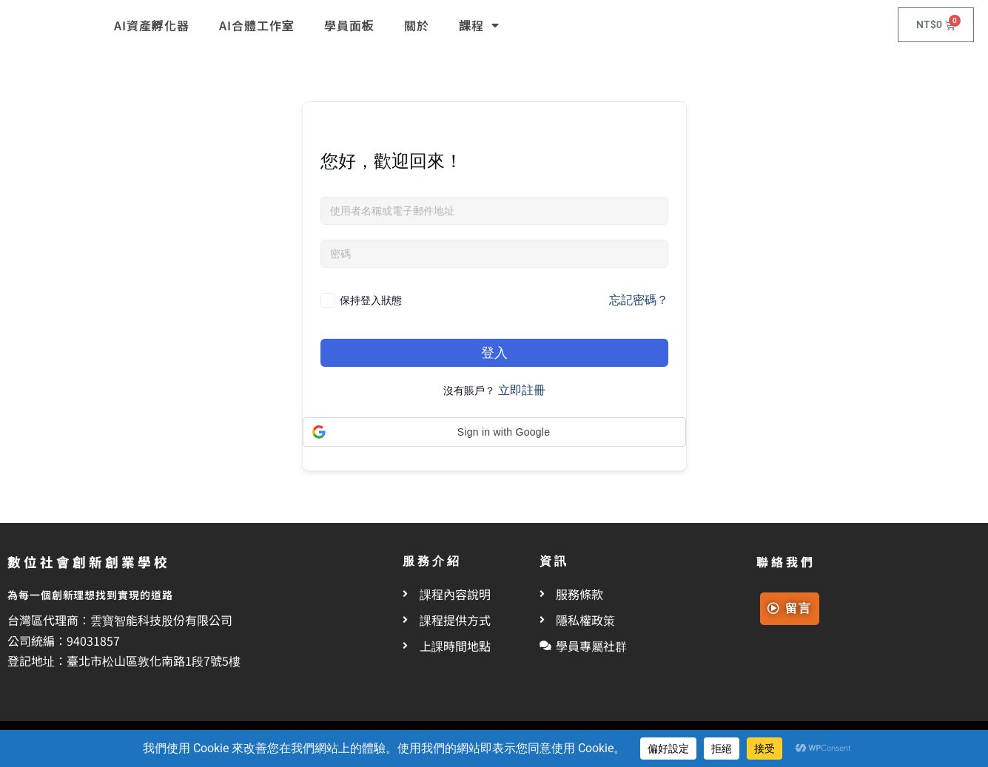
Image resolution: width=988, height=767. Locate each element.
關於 (416, 25)
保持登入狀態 (371, 300)
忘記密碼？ (638, 300)
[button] (494, 432)
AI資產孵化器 (151, 25)
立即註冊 (521, 390)
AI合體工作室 (257, 25)
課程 (479, 25)
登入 (494, 352)
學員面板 (349, 25)
